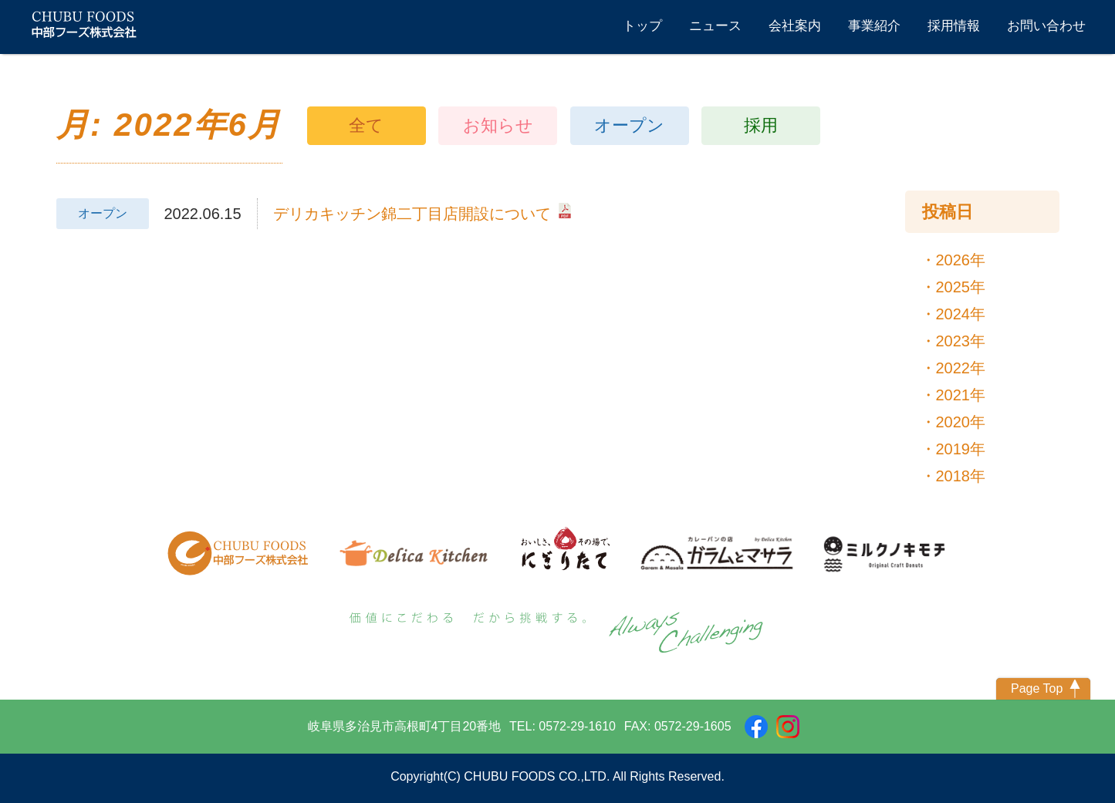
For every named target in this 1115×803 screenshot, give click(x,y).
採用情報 (953, 26)
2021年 (961, 394)
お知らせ (498, 125)
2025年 (961, 286)
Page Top (1037, 688)
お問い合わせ (1046, 26)
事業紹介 (874, 26)
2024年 (961, 313)
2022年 (961, 367)
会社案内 (795, 26)
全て (366, 125)
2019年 (961, 448)
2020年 (961, 421)
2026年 (961, 259)
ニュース (715, 26)
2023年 (961, 340)
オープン (629, 125)
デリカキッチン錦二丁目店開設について (422, 212)
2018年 (961, 475)
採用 (761, 125)
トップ (642, 26)
